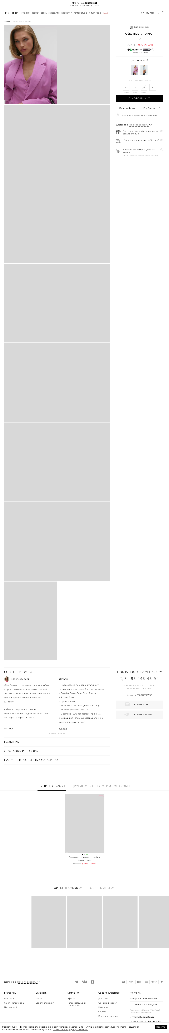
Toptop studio (80, 13)
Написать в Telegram (146, 1004)
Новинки (25, 13)
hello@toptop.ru (146, 1017)
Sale (105, 13)
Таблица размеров (139, 80)
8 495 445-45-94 (148, 998)
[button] (57, 672)
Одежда (35, 13)
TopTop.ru (11, 13)
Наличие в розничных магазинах (139, 115)
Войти (150, 13)
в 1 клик (127, 108)
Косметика (66, 13)
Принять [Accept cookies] (160, 1026)
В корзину (139, 98)
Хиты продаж (95, 13)
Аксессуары (54, 13)
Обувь (44, 13)
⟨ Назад (8, 21)
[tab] (52, 788)
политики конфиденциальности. (70, 1029)
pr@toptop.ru (155, 1021)
